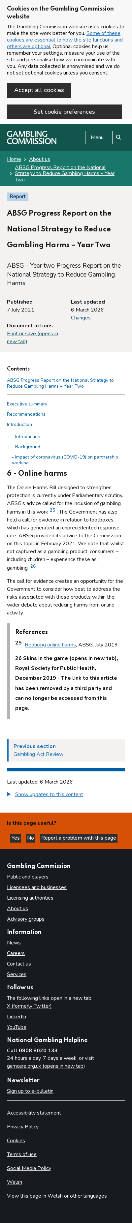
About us (39, 159)
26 (33, 566)
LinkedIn (16, 1016)
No (31, 838)
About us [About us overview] (17, 908)
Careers (16, 953)
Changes (81, 317)
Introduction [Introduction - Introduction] (27, 436)
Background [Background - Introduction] (27, 447)
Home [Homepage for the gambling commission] (14, 159)
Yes (16, 838)
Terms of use (22, 1154)
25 (52, 510)
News (14, 942)
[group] (66, 795)
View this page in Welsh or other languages (57, 1196)
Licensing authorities (30, 898)
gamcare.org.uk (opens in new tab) (46, 1066)
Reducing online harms (50, 645)
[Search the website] (118, 137)
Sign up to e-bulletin (30, 1091)
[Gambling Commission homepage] (31, 142)
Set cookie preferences (64, 112)
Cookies (16, 1140)
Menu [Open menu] (97, 137)
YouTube (16, 1027)
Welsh (14, 1182)
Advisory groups (26, 919)
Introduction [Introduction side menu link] (19, 424)
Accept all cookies (39, 90)
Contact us (19, 964)
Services (16, 974)
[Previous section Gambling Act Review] (66, 750)
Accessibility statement (34, 1113)
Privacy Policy (23, 1126)
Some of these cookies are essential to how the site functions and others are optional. (65, 40)
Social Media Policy (29, 1168)
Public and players (28, 876)
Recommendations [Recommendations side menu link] (26, 414)
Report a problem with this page (78, 838)
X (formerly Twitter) (29, 1006)
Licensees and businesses (37, 887)
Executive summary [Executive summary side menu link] (27, 404)
